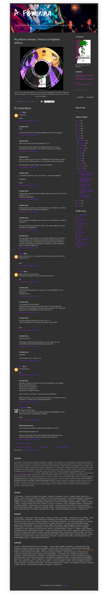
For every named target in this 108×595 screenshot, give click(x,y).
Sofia (20, 112)
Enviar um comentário (24, 443)
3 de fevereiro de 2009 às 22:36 (29, 420)
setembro (82, 148)
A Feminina (32, 13)
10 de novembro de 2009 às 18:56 (29, 439)
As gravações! (83, 170)
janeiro (81, 168)
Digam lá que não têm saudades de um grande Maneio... (85, 180)
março (81, 163)
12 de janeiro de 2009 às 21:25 (28, 282)
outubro (81, 145)
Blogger (64, 585)
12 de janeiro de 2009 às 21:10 (28, 230)
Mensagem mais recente (22, 447)
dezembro (82, 140)
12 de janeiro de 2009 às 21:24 (28, 266)
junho (81, 155)
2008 (79, 201)
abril (80, 161)
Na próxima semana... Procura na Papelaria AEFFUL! (86, 174)
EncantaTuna (81, 219)
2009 (79, 138)
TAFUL (79, 217)
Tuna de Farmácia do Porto (83, 245)
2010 (79, 136)
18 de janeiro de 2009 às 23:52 (28, 360)
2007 (79, 203)
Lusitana (79, 230)
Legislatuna (80, 226)
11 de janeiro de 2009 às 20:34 (28, 135)
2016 (79, 121)
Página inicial (44, 447)
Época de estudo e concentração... (84, 196)
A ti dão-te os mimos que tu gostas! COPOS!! (85, 185)
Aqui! (78, 111)
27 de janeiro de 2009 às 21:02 (28, 402)
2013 (79, 128)
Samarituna (80, 232)
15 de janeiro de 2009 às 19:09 (28, 296)
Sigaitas (79, 235)
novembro (82, 143)
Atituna (79, 228)
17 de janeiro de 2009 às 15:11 (28, 312)
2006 (79, 206)
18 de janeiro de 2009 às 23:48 (28, 346)
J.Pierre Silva (23, 407)
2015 (79, 123)
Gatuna (79, 221)
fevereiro (82, 166)
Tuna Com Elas (81, 243)
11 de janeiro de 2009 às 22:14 (28, 167)
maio (80, 158)
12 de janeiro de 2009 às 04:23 (28, 199)
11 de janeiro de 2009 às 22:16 (28, 185)
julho (81, 153)
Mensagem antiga (63, 447)
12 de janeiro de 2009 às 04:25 (28, 212)
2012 (79, 131)
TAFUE (79, 237)
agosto (81, 150)
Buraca (21, 253)
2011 (79, 133)
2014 (79, 126)
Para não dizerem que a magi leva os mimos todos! (86, 191)
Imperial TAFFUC (82, 224)
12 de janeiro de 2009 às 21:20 (28, 248)
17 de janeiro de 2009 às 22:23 (28, 330)
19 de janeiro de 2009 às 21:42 (28, 375)
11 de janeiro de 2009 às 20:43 (28, 151)
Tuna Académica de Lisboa (83, 239)
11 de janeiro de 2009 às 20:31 (28, 121)
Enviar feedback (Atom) (29, 450)
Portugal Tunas (82, 215)
